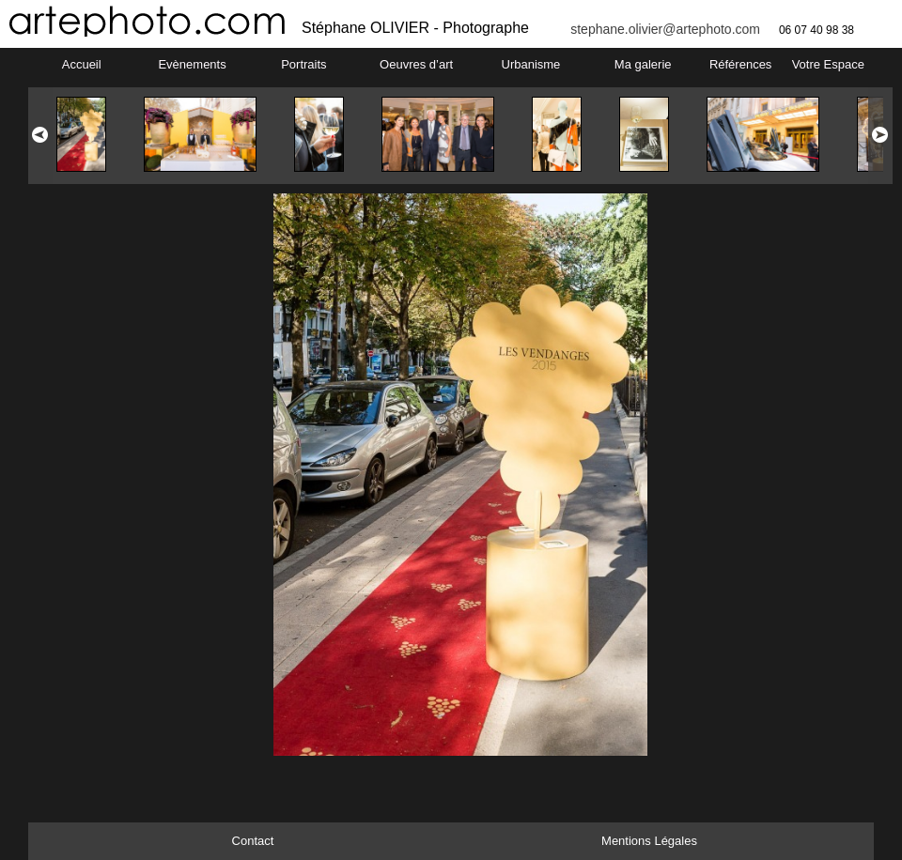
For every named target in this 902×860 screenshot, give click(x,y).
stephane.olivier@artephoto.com (665, 29)
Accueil (81, 64)
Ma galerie (643, 64)
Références (740, 64)
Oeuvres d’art (416, 64)
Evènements (192, 64)
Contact (253, 841)
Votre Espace (828, 64)
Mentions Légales (649, 841)
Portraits (303, 64)
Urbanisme (531, 64)
